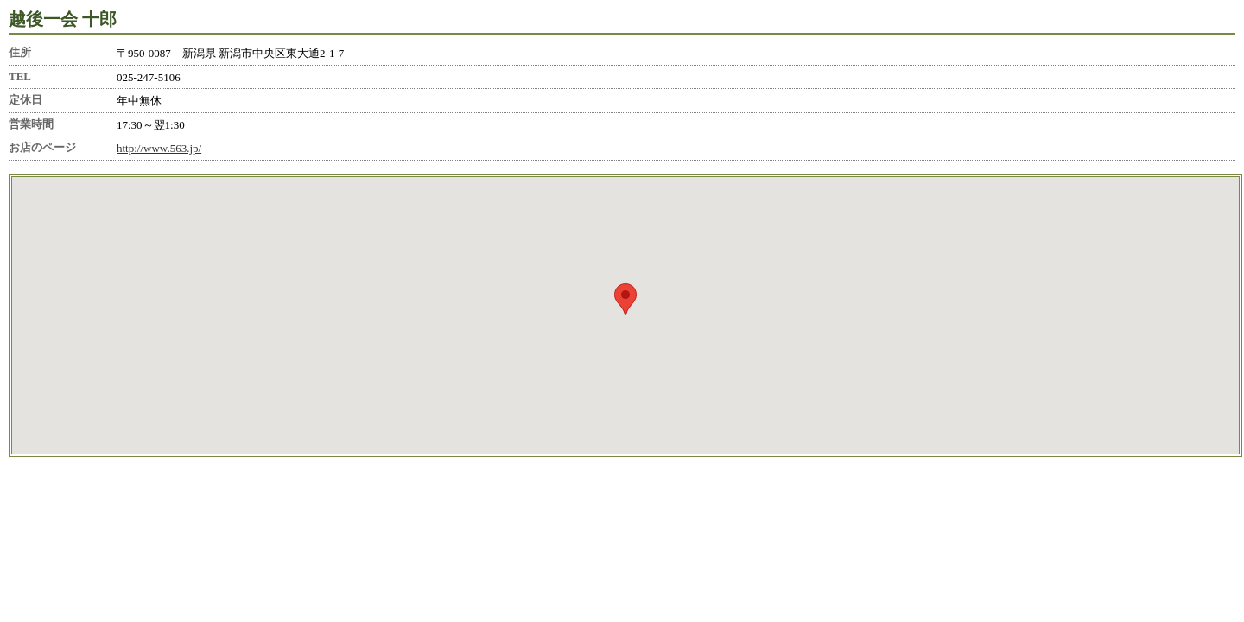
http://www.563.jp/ (159, 148)
